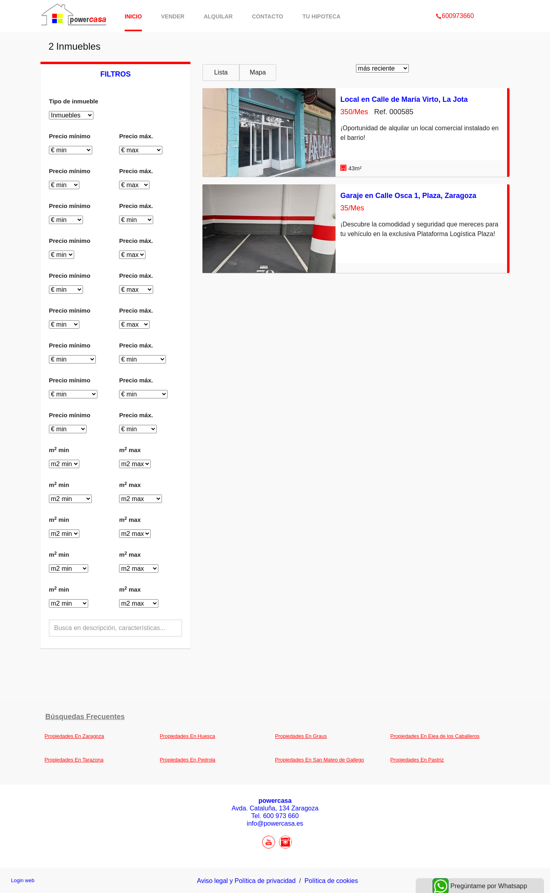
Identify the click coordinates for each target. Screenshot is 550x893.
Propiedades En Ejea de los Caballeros (435, 736)
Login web (22, 880)
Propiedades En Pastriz (417, 760)
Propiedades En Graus (301, 736)
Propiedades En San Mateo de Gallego (319, 760)
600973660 (455, 5)
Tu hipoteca (322, 16)
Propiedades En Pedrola (188, 760)
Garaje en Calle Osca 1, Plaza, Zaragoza (408, 196)
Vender (172, 16)
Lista (221, 72)
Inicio (133, 16)
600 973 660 (281, 815)
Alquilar (218, 16)
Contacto (267, 16)
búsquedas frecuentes (85, 717)
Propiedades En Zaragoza (74, 736)
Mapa (258, 72)
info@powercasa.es (275, 823)
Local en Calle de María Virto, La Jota (404, 99)
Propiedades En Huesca (187, 736)
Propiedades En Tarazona (73, 760)
